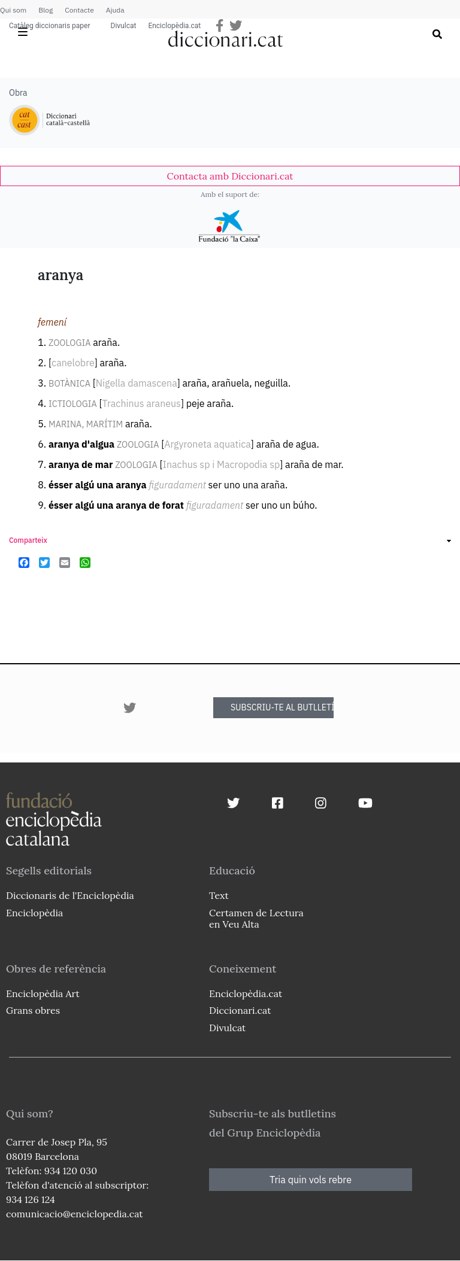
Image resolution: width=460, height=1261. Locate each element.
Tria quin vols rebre (311, 1180)
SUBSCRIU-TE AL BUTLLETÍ (282, 707)
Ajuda (115, 9)
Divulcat (124, 26)
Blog (45, 9)
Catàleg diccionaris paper (49, 26)
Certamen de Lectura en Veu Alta (256, 918)
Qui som (13, 9)
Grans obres (33, 1010)
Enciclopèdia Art (43, 993)
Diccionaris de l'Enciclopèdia (70, 895)
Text (219, 895)
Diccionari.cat (240, 1010)
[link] (230, 176)
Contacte (79, 9)
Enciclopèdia (34, 913)
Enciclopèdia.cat (174, 26)
